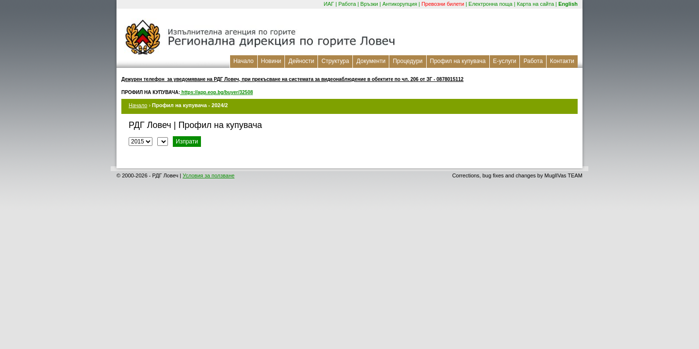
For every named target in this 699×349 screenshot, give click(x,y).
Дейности (301, 61)
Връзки (369, 4)
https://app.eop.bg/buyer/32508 (216, 92)
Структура (335, 61)
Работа (347, 4)
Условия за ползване (208, 175)
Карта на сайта (535, 4)
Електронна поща (490, 4)
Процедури (407, 61)
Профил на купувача (458, 61)
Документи (370, 61)
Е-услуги (504, 61)
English (568, 4)
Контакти (562, 61)
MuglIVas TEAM (563, 175)
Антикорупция (400, 4)
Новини (271, 61)
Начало (243, 61)
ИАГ (329, 4)
